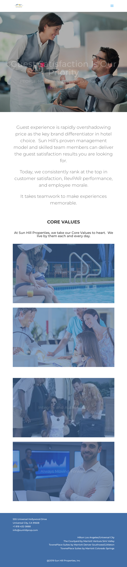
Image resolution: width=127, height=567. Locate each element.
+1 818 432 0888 (22, 526)
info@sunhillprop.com (25, 530)
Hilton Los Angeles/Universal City (95, 537)
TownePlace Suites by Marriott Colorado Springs (87, 548)
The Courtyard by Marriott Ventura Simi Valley (89, 541)
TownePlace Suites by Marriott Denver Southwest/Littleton (81, 544)
